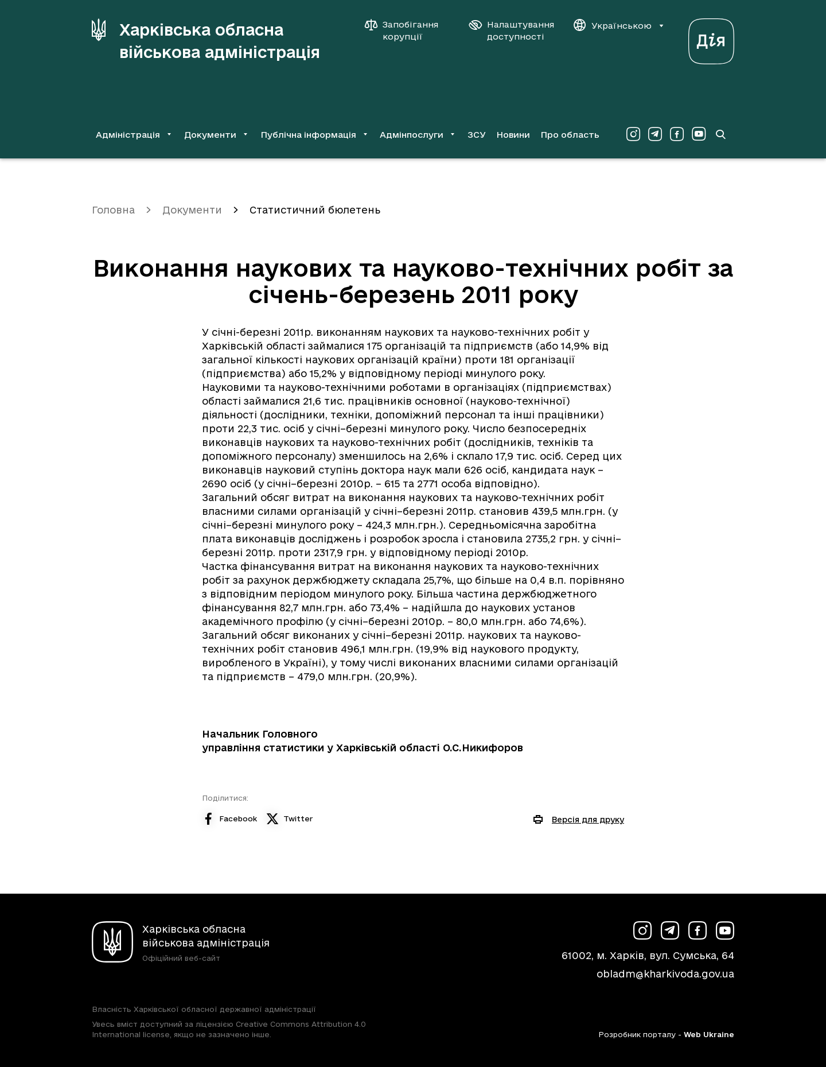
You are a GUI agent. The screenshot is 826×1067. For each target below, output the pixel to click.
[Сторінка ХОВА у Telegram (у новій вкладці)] (655, 134)
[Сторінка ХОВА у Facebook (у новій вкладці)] (677, 134)
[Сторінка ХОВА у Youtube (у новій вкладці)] (699, 134)
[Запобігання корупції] (407, 30)
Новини (513, 134)
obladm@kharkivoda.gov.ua (665, 973)
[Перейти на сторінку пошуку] (720, 134)
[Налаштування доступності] (512, 30)
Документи (192, 209)
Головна (113, 209)
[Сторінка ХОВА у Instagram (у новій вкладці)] (633, 134)
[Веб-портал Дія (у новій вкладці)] (711, 38)
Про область (569, 134)
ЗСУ (476, 134)
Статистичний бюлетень (315, 209)
